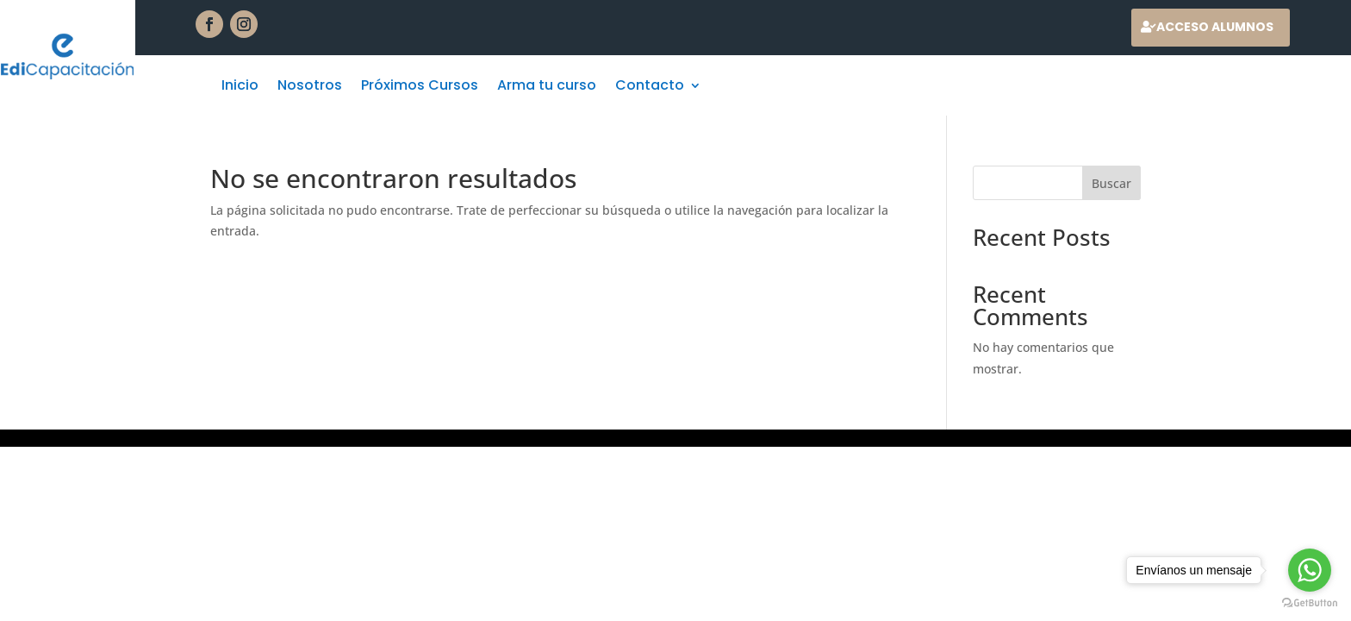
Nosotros (309, 87)
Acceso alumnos (1214, 26)
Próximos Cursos (419, 87)
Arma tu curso (546, 87)
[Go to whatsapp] (1309, 570)
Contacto (649, 87)
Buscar (1111, 183)
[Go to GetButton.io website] (1309, 603)
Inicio (239, 87)
